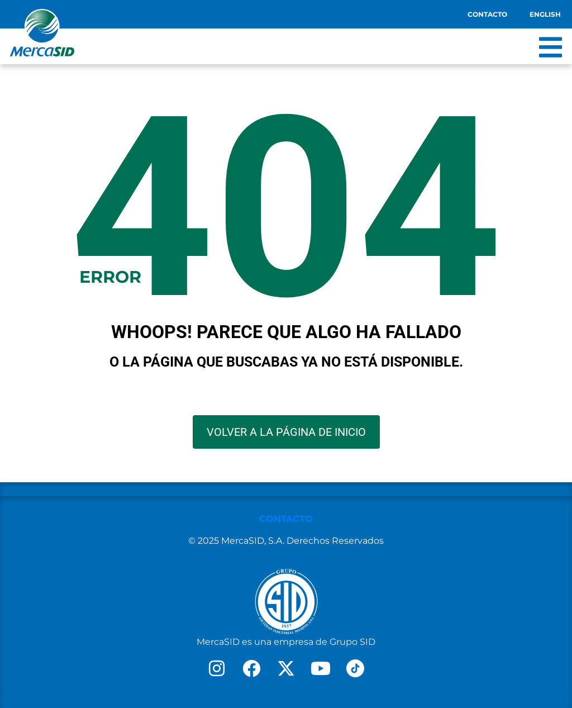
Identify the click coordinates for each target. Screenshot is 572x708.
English (545, 14)
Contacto (487, 14)
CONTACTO (286, 519)
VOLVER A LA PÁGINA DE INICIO (286, 432)
